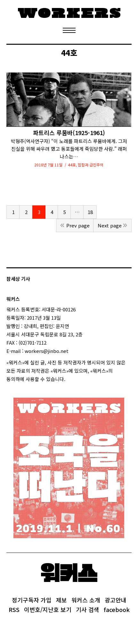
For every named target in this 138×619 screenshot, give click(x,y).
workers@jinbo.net (47, 351)
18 (90, 212)
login (71, 379)
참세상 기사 (18, 278)
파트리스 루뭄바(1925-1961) (69, 132)
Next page (110, 225)
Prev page (78, 225)
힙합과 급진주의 (90, 164)
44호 (72, 164)
